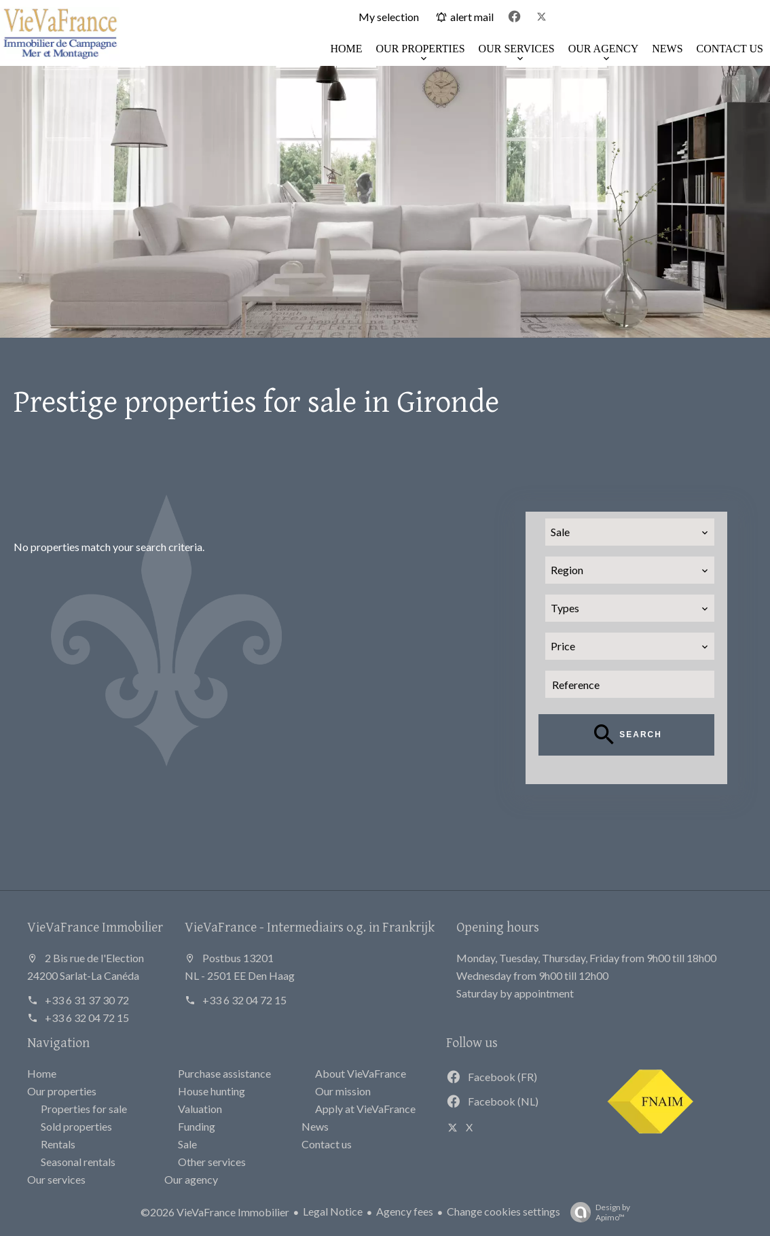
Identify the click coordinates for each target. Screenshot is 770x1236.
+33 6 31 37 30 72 (87, 999)
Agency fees (404, 1211)
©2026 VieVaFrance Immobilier (215, 1211)
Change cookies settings (503, 1211)
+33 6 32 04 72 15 (87, 1017)
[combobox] (630, 532)
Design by (597, 1212)
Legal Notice (333, 1211)
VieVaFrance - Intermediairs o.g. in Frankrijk (310, 926)
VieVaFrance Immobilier (95, 926)
